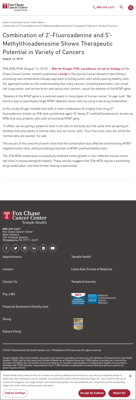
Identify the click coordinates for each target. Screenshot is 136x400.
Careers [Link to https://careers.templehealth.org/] (8, 269)
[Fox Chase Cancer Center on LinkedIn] (34, 248)
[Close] (130, 376)
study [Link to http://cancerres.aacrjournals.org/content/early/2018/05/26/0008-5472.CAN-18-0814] (64, 74)
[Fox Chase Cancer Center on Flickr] (43, 248)
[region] (68, 385)
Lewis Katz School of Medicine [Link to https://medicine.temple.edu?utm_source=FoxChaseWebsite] (91, 269)
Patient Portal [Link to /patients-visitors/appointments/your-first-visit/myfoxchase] (12, 331)
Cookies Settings (15, 393)
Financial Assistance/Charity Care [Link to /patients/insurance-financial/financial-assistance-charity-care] (25, 307)
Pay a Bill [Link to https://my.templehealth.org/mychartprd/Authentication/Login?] (9, 294)
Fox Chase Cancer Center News (27, 22)
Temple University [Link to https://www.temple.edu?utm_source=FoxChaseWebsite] (83, 282)
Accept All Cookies (92, 393)
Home (6, 22)
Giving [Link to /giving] (7, 319)
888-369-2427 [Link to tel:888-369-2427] (12, 229)
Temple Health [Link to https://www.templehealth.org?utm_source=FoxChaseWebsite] (81, 257)
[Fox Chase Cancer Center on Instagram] (25, 248)
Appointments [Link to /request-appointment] (12, 257)
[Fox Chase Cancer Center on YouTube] (52, 248)
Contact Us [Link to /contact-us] (10, 282)
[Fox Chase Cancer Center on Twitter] (15, 248)
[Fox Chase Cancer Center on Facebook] (6, 248)
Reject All (119, 393)
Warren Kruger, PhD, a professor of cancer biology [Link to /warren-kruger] (86, 69)
